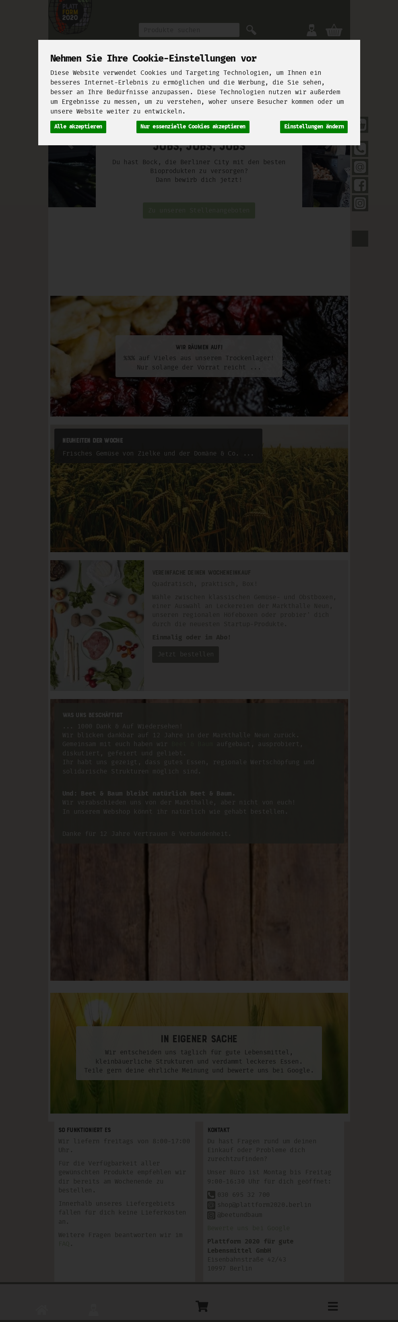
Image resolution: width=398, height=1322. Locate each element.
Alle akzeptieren (78, 126)
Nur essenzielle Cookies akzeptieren (192, 126)
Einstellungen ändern (314, 126)
